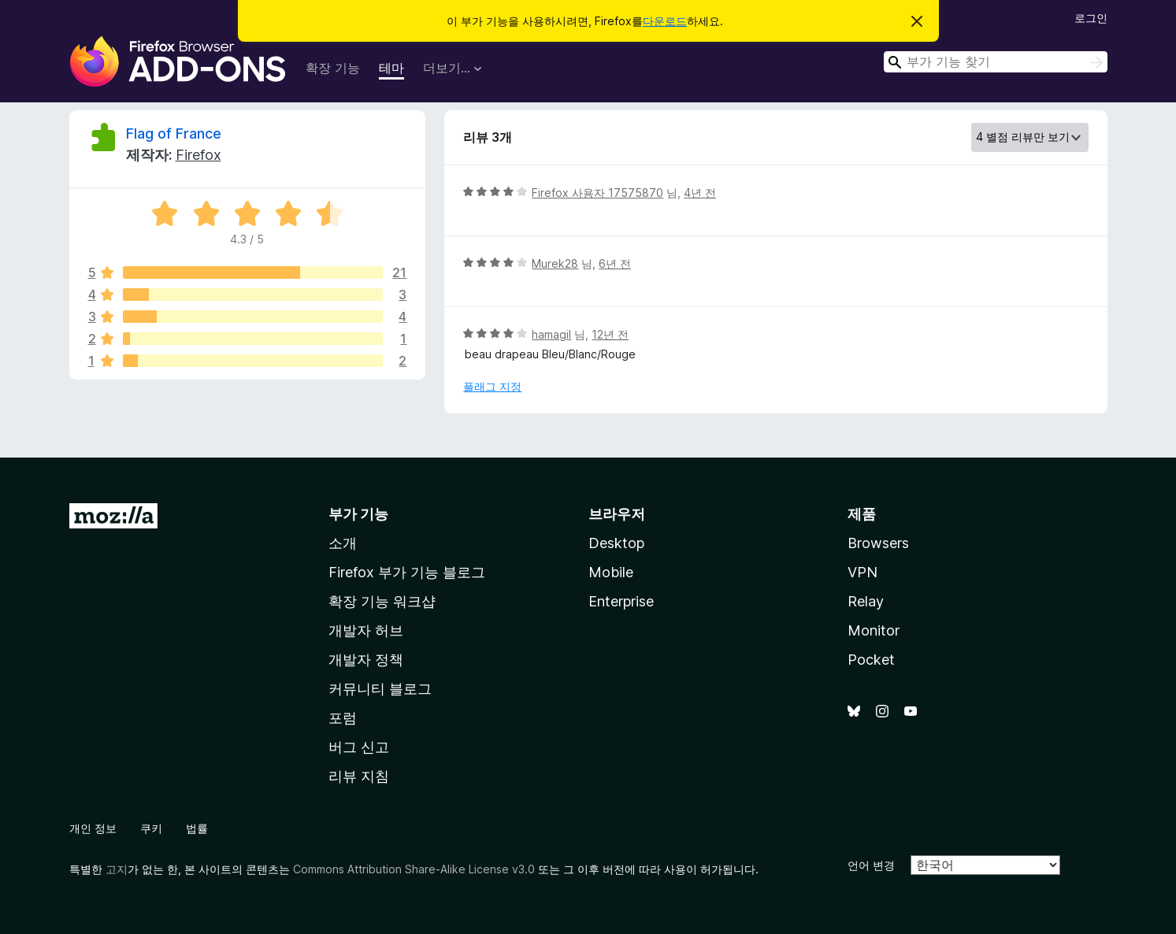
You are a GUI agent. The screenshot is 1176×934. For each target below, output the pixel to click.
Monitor (874, 630)
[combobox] (995, 61)
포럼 (342, 718)
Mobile (610, 572)
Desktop (616, 543)
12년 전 (610, 334)
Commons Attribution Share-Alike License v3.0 (414, 869)
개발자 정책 (365, 659)
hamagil (551, 334)
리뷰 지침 (358, 776)
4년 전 (700, 192)
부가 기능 (358, 514)
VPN (862, 572)
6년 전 (615, 263)
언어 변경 (871, 865)
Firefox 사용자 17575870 (597, 192)
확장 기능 (333, 68)
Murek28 (555, 263)
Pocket (871, 659)
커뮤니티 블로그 (380, 688)
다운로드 (665, 21)
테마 (391, 68)
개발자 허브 (365, 630)
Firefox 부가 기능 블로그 (406, 572)
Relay (866, 601)
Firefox (198, 154)
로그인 (1090, 17)
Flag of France (173, 133)
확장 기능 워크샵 (382, 601)
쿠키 (151, 828)
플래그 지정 (492, 386)
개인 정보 (93, 828)
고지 (117, 869)
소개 (342, 543)
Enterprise (621, 601)
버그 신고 (358, 747)
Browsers (878, 543)
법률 (197, 828)
